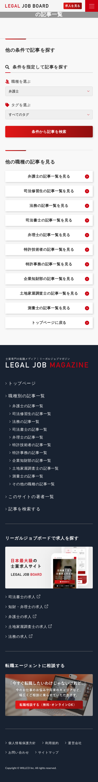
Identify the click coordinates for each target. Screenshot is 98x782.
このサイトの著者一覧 (31, 496)
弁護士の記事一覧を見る (49, 176)
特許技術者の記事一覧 (31, 445)
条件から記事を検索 (49, 132)
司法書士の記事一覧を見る (49, 220)
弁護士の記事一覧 (27, 406)
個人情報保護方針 (22, 743)
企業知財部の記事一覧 (31, 460)
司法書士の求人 (22, 597)
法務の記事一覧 (25, 421)
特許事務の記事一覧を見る (49, 264)
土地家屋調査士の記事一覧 (35, 468)
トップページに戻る (49, 322)
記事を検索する (24, 509)
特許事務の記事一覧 (29, 453)
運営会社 (75, 743)
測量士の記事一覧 (27, 476)
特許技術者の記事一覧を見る (49, 249)
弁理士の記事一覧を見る (49, 235)
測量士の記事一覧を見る (49, 308)
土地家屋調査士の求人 (27, 627)
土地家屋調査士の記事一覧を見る (49, 293)
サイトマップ (48, 752)
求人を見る (72, 5)
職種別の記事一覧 (26, 396)
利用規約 (52, 743)
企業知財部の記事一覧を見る (49, 279)
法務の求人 (18, 636)
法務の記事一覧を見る (49, 205)
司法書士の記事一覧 (29, 429)
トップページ (22, 383)
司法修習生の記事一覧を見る (49, 191)
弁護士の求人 (20, 617)
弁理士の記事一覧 (27, 437)
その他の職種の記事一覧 (33, 484)
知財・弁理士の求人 (25, 607)
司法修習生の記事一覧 (31, 414)
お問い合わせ (18, 752)
